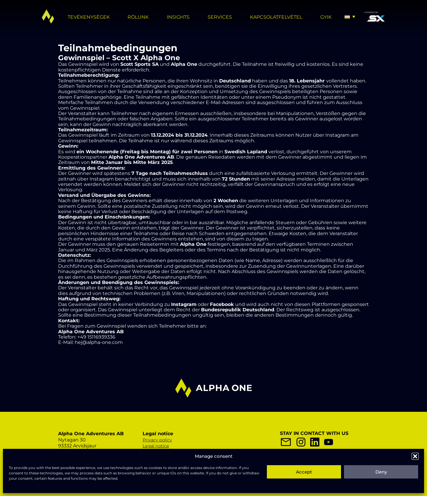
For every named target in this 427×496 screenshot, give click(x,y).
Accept (304, 472)
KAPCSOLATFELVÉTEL (276, 17)
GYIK (326, 17)
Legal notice (156, 446)
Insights (178, 17)
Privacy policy (157, 440)
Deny (381, 472)
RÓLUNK (138, 17)
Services (220, 17)
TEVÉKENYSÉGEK (89, 17)
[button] (415, 456)
